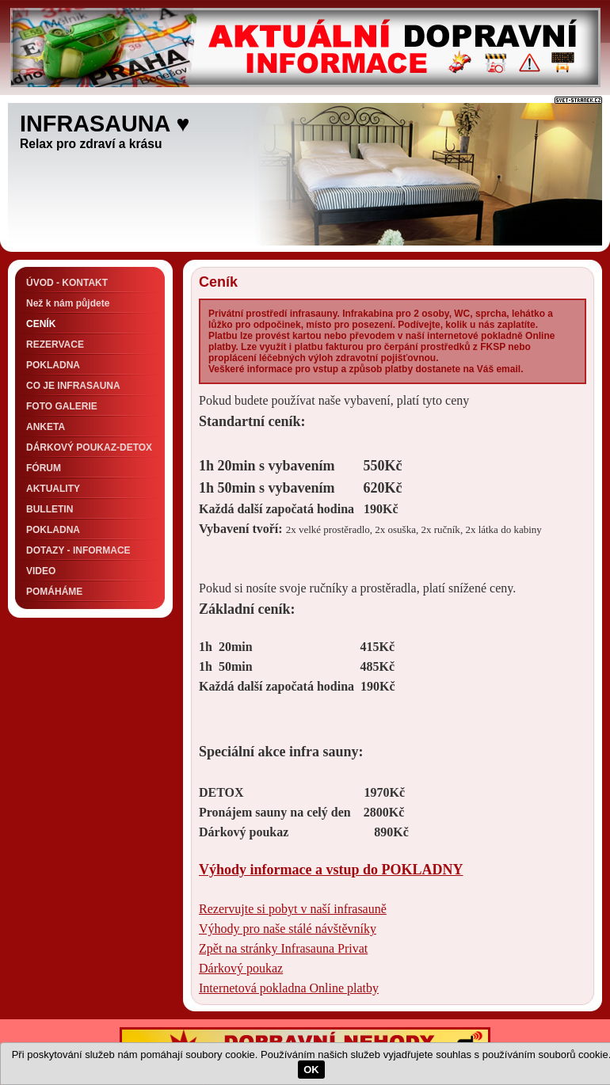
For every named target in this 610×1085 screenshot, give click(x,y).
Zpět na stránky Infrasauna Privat (283, 948)
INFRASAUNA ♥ (104, 123)
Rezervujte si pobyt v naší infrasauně (293, 909)
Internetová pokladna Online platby (289, 988)
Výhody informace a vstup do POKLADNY (331, 870)
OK (311, 1069)
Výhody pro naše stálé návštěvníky (287, 928)
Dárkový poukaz (241, 968)
